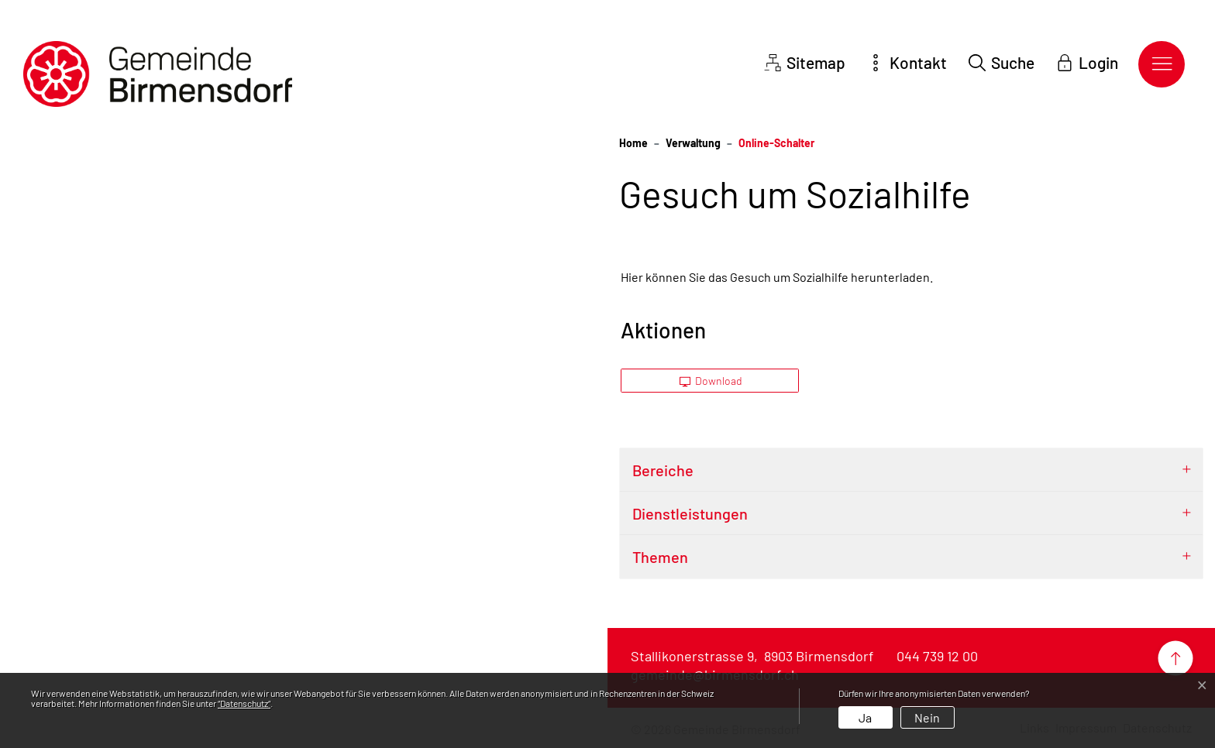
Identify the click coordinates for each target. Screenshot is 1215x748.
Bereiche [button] (663, 470)
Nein (927, 717)
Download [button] (711, 380)
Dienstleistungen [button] (690, 513)
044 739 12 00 (937, 655)
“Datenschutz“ (244, 703)
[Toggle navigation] (1161, 64)
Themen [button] (660, 556)
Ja (865, 717)
